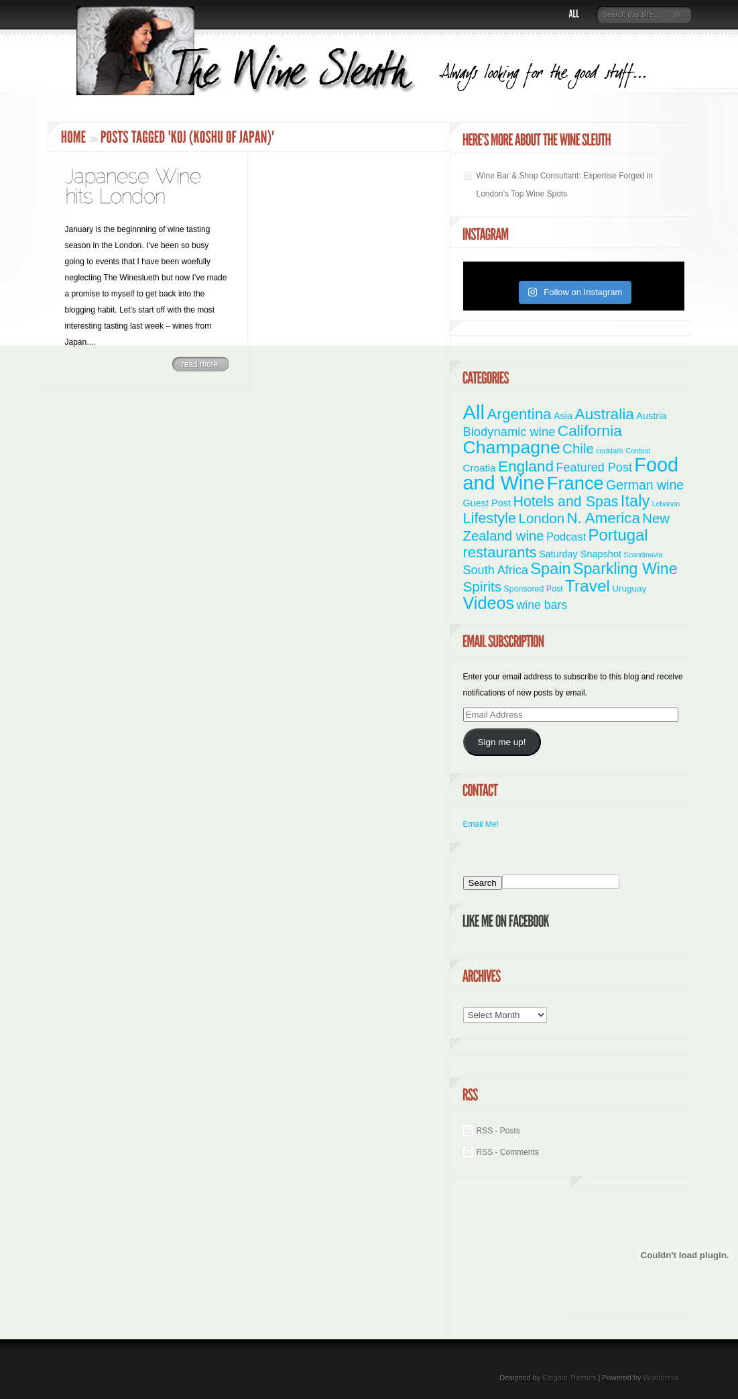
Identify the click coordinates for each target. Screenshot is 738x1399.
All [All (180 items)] (474, 412)
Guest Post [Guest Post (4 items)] (487, 503)
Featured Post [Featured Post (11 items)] (594, 467)
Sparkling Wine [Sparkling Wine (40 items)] (625, 568)
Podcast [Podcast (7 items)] (566, 536)
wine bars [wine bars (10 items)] (542, 605)
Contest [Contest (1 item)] (638, 451)
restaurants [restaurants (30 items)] (500, 552)
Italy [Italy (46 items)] (635, 501)
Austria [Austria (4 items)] (651, 415)
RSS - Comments (508, 1152)
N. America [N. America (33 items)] (602, 518)
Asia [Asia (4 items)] (563, 415)
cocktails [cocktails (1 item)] (609, 451)
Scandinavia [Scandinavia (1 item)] (642, 555)
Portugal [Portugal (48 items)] (618, 535)
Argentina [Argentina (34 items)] (519, 414)
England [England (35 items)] (526, 466)
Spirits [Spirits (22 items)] (482, 586)
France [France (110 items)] (575, 483)
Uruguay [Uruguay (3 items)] (629, 588)
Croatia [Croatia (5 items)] (479, 467)
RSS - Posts (498, 1130)
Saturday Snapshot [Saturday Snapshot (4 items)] (580, 554)
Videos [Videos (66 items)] (489, 603)
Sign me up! (501, 742)
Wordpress (661, 1378)
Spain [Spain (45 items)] (550, 568)
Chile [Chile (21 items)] (578, 448)
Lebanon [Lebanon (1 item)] (666, 504)
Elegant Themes (569, 1378)
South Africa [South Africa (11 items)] (495, 570)
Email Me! (481, 824)
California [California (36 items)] (590, 430)
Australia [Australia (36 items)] (604, 414)
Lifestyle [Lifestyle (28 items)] (490, 518)
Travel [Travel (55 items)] (587, 586)
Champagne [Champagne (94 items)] (511, 447)
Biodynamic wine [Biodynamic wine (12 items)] (509, 432)
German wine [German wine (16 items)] (645, 485)
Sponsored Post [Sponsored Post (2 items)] (533, 589)
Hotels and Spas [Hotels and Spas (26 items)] (565, 502)
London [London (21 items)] (541, 518)
